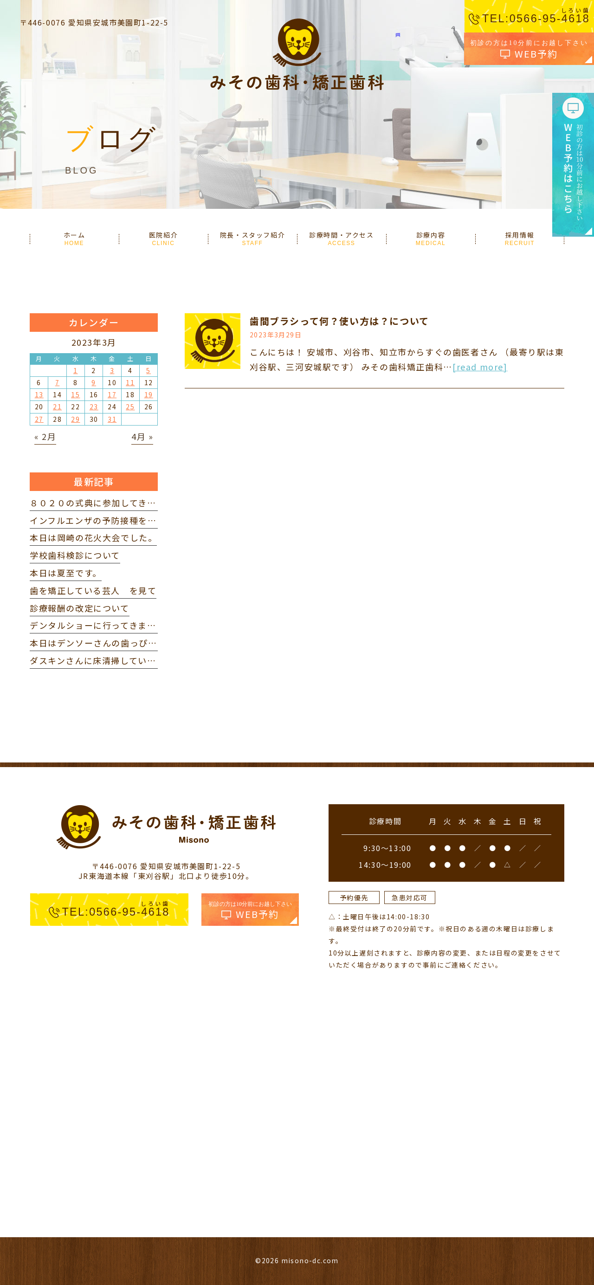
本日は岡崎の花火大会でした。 (93, 537)
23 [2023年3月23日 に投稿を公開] (94, 406)
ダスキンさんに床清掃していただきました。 (120, 660)
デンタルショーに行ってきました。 (102, 625)
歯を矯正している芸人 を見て (93, 590)
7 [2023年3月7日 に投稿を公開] (57, 382)
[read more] (480, 367)
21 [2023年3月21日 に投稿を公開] (57, 406)
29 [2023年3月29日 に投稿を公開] (75, 419)
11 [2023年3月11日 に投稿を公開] (130, 382)
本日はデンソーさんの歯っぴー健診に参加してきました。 (147, 643)
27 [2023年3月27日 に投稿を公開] (39, 419)
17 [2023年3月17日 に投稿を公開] (112, 394)
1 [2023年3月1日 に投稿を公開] (75, 370)
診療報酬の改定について (79, 608)
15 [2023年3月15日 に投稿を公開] (75, 394)
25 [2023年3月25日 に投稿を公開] (130, 406)
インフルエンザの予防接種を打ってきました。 (125, 520)
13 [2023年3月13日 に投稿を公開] (39, 394)
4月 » (142, 436)
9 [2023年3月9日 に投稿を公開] (93, 382)
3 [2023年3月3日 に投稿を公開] (112, 370)
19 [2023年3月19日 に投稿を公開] (148, 394)
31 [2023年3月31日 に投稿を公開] (112, 419)
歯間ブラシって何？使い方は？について (339, 321)
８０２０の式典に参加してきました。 (106, 503)
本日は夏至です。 (66, 573)
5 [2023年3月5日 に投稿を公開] (148, 370)
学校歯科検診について (75, 555)
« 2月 (45, 436)
